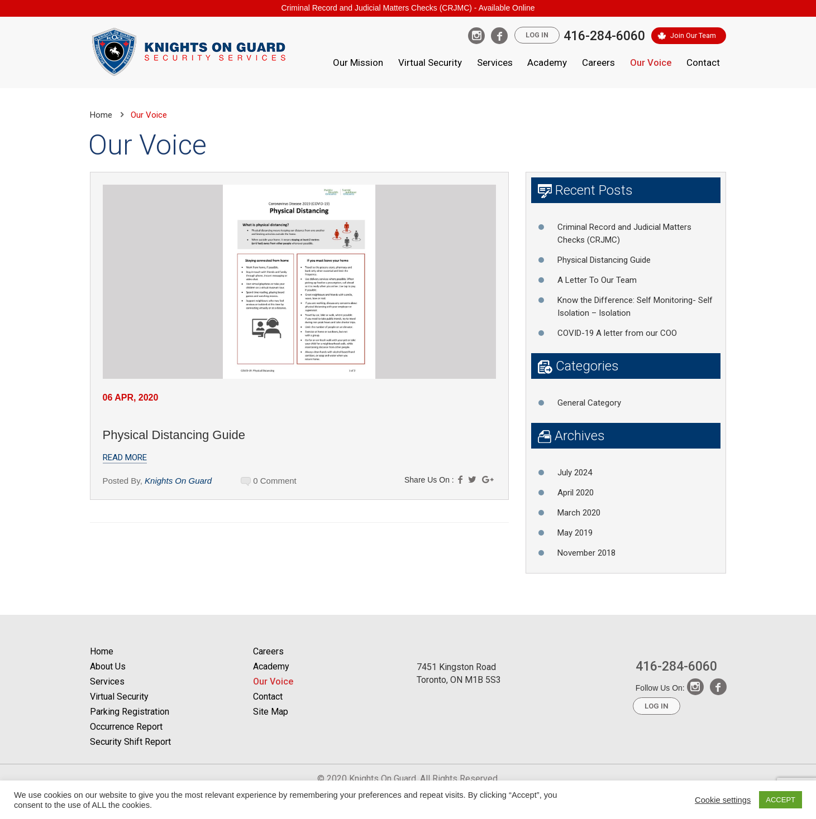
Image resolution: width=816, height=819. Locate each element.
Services (495, 62)
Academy (547, 62)
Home (101, 115)
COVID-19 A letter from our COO (617, 333)
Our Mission (358, 62)
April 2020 (575, 493)
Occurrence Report (126, 726)
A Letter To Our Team (597, 280)
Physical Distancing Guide (174, 435)
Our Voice (651, 62)
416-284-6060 (603, 36)
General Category (589, 403)
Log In (535, 35)
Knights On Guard (178, 480)
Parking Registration (129, 711)
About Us (108, 666)
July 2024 (574, 473)
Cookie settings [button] (723, 800)
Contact (703, 62)
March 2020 (578, 513)
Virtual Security (430, 62)
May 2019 (575, 533)
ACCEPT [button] (780, 800)
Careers (598, 62)
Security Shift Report (130, 741)
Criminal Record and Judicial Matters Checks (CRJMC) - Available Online (408, 7)
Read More (125, 457)
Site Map (270, 711)
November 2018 (586, 553)
